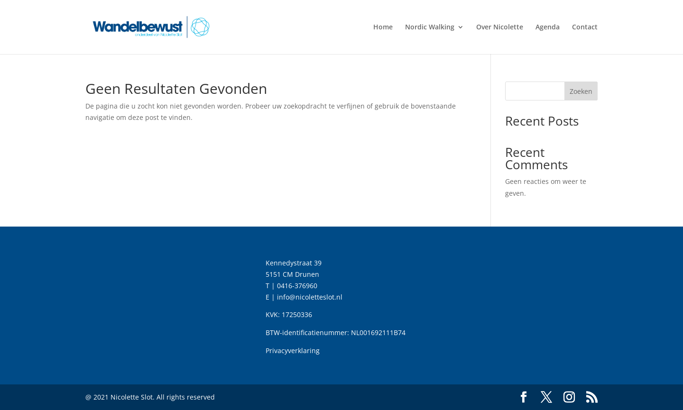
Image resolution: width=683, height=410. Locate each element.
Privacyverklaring (293, 350)
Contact (585, 27)
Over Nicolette (499, 27)
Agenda (547, 27)
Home (383, 27)
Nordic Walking (429, 27)
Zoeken (581, 91)
